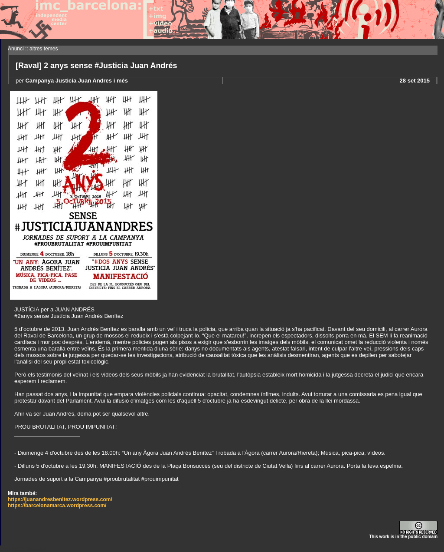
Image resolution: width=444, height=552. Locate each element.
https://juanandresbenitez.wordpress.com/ (60, 499)
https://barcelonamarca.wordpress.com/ (57, 505)
